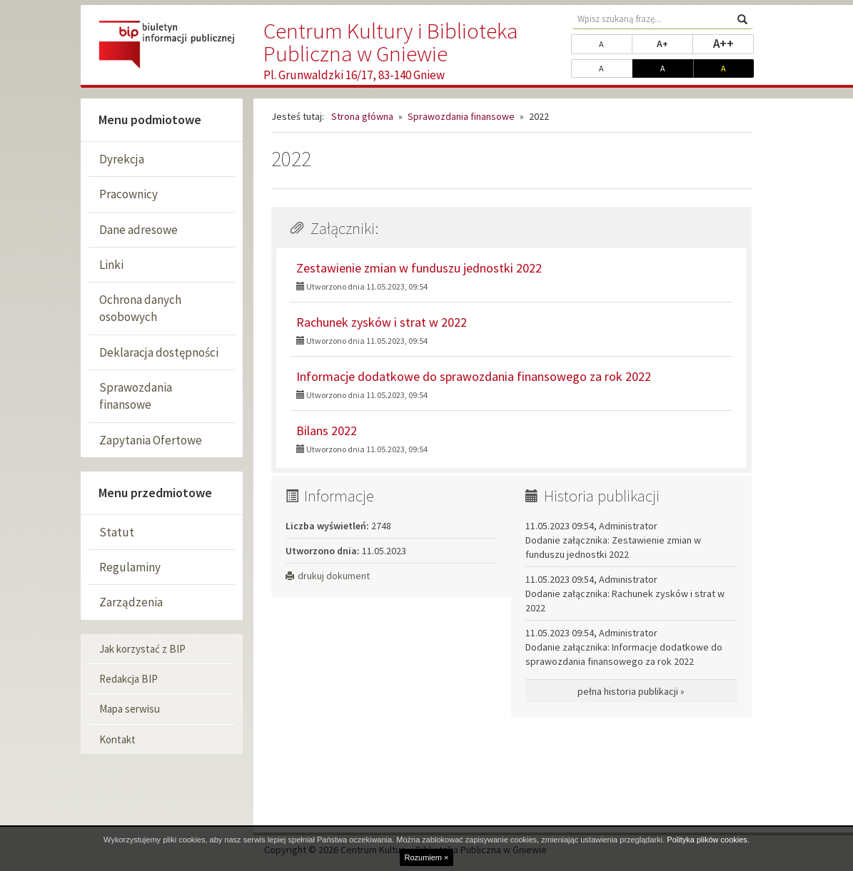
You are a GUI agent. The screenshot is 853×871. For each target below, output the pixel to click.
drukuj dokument (328, 575)
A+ (675, 43)
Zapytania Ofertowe (150, 440)
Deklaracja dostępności (158, 352)
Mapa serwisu (129, 708)
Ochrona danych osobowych (140, 308)
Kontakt (117, 739)
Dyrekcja (121, 159)
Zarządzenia (131, 602)
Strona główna (362, 116)
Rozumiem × (426, 857)
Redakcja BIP (128, 679)
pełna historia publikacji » (631, 691)
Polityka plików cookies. (708, 839)
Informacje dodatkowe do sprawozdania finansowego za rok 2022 (473, 376)
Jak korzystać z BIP (142, 649)
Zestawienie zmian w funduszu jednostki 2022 (419, 268)
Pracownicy (128, 194)
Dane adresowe (138, 230)
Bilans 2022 (326, 430)
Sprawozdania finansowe (135, 396)
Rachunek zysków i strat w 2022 (381, 322)
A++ (733, 42)
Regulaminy (130, 567)
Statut (116, 532)
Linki (111, 264)
